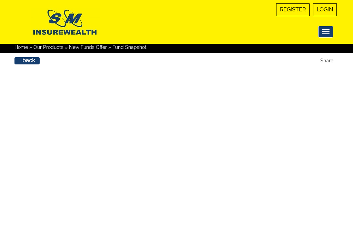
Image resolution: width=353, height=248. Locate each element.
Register (293, 9)
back (28, 60)
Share (326, 60)
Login (325, 9)
